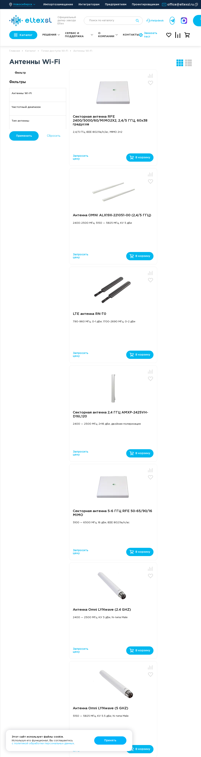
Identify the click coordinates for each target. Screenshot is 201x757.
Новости (167, 691)
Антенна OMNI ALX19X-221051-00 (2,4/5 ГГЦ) (152, 118)
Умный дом (65, 716)
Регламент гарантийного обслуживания (135, 691)
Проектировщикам (145, 4)
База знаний (133, 661)
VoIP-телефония (70, 658)
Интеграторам (89, 4)
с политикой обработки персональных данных (43, 743)
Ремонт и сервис (136, 667)
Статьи (97, 658)
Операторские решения (102, 641)
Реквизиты (168, 644)
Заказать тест (148, 35)
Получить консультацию (36, 566)
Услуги (63, 695)
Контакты (131, 35)
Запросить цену (80, 157)
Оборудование (70, 631)
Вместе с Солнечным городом (176, 699)
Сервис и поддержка (74, 35)
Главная (14, 51)
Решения (49, 35)
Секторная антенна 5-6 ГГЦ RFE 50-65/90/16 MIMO (97, 316)
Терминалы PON (69, 674)
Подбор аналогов (137, 715)
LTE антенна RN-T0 (89, 215)
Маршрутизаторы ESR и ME (70, 650)
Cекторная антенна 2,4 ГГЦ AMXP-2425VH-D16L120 (155, 217)
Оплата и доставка (174, 679)
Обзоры (97, 664)
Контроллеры (68, 722)
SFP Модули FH (69, 679)
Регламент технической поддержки (134, 677)
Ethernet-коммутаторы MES (71, 641)
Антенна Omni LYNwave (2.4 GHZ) (156, 316)
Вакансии (168, 674)
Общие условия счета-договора (172, 652)
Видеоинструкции (104, 670)
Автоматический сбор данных (69, 703)
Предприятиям (115, 4)
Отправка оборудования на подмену (136, 705)
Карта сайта (170, 716)
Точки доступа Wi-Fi (54, 51)
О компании (106, 35)
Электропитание (69, 710)
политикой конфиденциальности (79, 578)
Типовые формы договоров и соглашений (172, 664)
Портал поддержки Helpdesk (138, 644)
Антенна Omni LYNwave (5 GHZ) (95, 414)
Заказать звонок (128, 615)
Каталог (30, 51)
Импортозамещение (58, 4)
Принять (110, 740)
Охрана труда (171, 685)
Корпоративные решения (103, 650)
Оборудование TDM (68, 687)
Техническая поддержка (134, 654)
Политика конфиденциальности (176, 708)
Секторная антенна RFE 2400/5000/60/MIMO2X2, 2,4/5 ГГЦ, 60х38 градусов (96, 120)
